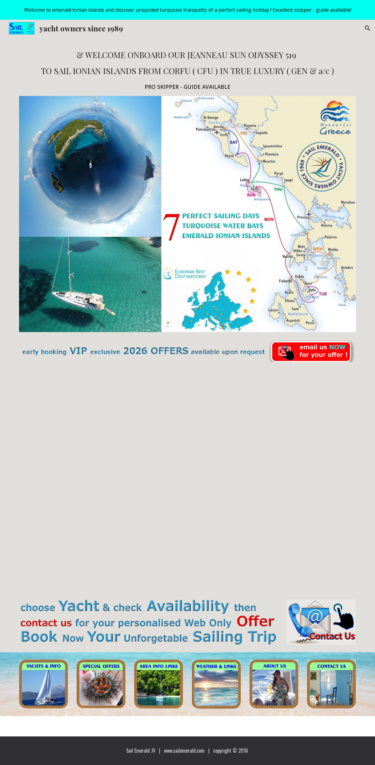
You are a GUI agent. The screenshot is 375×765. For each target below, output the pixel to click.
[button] (367, 28)
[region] (187, 10)
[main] (187, 70)
